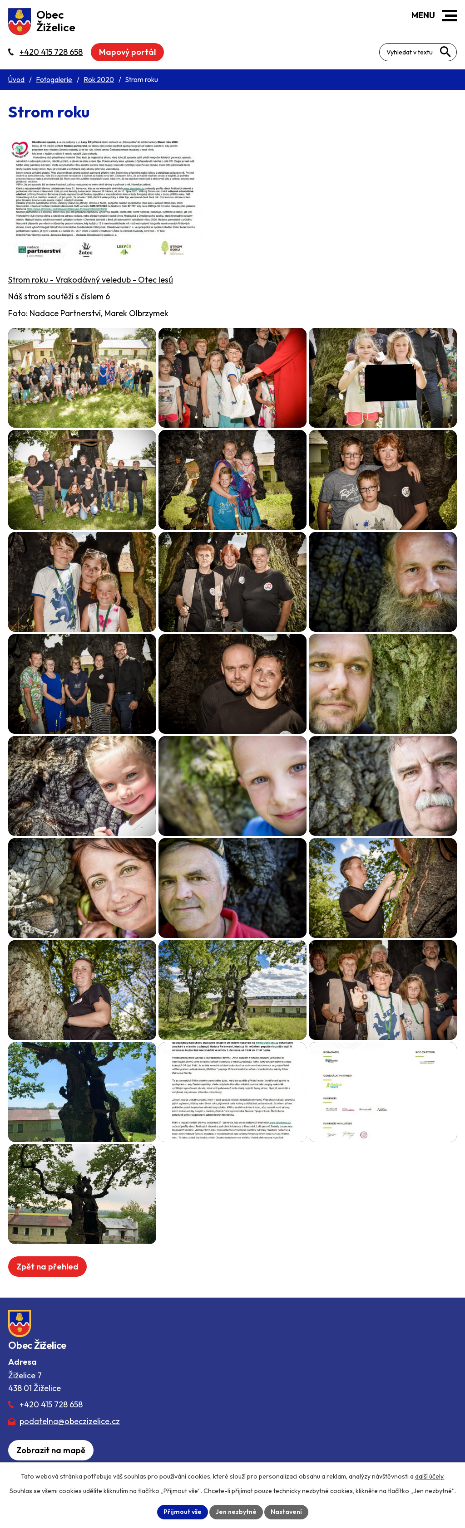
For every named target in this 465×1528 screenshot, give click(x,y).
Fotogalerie (54, 79)
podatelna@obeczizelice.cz (70, 1421)
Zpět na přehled (47, 1266)
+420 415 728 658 (51, 1404)
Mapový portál (127, 52)
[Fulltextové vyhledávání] (418, 52)
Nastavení (286, 1512)
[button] (449, 15)
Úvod (16, 79)
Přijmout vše (182, 1512)
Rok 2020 (99, 79)
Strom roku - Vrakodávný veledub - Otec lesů (90, 279)
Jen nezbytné (236, 1512)
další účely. (430, 1476)
